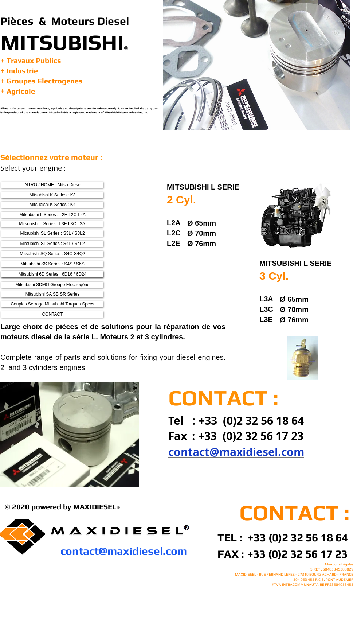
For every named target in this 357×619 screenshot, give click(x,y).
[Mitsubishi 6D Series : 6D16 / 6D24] (52, 274)
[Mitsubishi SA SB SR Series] (52, 294)
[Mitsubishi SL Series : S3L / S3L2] (52, 233)
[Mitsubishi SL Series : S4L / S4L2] (52, 244)
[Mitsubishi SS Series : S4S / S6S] (52, 264)
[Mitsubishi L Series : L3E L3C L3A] (52, 224)
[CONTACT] (52, 314)
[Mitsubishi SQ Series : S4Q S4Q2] (52, 254)
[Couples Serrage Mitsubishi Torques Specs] (52, 304)
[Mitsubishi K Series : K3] (52, 195)
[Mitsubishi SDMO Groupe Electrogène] (52, 285)
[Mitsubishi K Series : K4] (52, 205)
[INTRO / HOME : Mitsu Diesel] (52, 185)
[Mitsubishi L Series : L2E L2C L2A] (52, 215)
